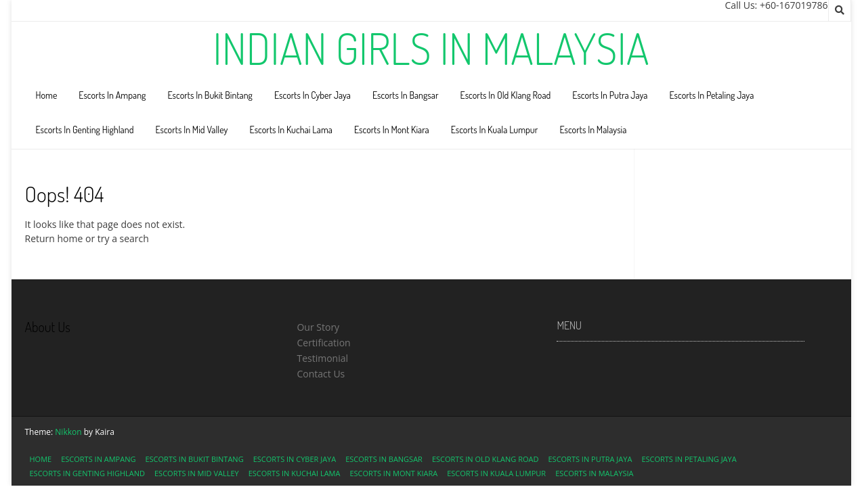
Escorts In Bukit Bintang (210, 95)
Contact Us (321, 373)
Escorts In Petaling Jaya (711, 95)
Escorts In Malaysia (592, 129)
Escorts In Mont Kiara (391, 129)
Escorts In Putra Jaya (609, 95)
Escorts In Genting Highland (85, 129)
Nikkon (68, 432)
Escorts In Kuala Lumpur (494, 129)
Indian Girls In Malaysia (431, 48)
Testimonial (322, 358)
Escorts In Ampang (112, 95)
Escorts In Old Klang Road (505, 95)
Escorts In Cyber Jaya (312, 95)
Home (47, 95)
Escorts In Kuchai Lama (291, 129)
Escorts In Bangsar (405, 95)
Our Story (318, 327)
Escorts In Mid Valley (191, 129)
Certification (323, 342)
